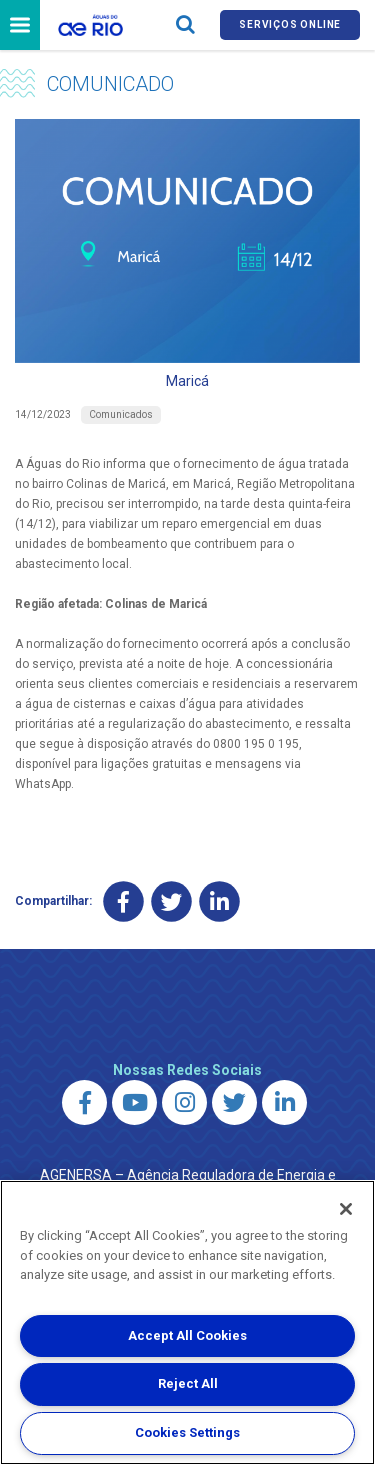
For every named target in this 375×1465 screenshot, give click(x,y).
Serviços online (290, 24)
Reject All (188, 1383)
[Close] (346, 1209)
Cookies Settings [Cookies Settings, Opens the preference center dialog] (187, 1432)
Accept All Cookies (187, 1335)
